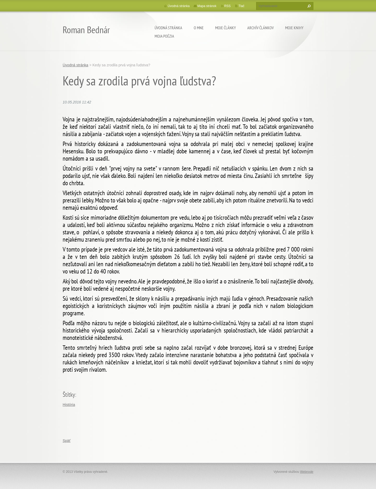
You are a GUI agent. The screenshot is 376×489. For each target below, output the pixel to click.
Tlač (241, 6)
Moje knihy (294, 27)
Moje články (225, 27)
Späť (66, 441)
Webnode (306, 472)
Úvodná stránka (168, 27)
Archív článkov (260, 27)
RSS (227, 6)
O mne (199, 27)
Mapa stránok (206, 6)
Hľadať (308, 6)
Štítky (69, 395)
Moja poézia (164, 36)
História (69, 405)
